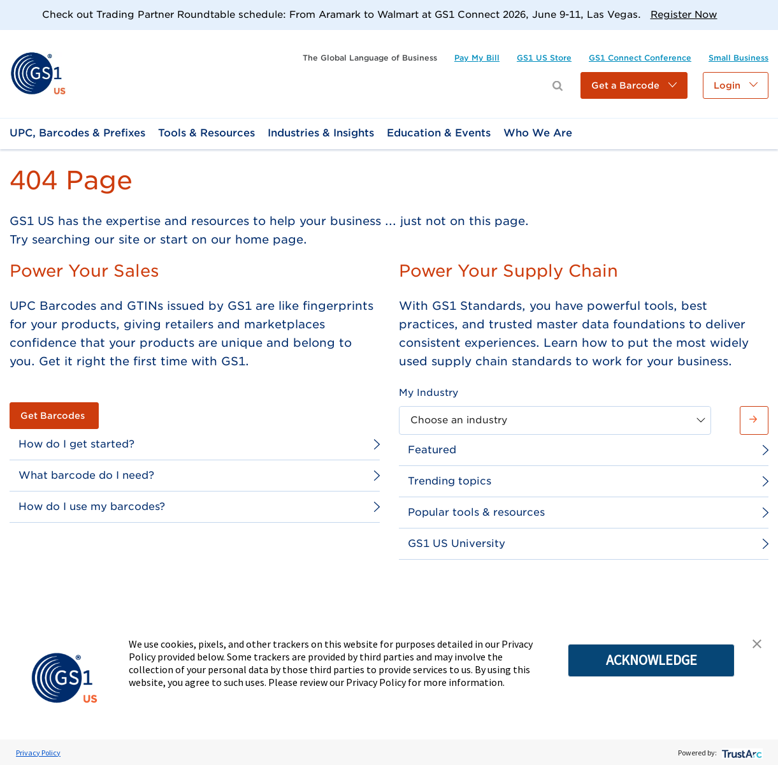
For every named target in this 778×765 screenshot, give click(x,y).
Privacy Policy (38, 752)
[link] (38, 73)
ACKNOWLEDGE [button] (651, 660)
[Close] (763, 14)
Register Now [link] (684, 14)
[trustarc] (741, 752)
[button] (634, 85)
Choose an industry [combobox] (458, 420)
